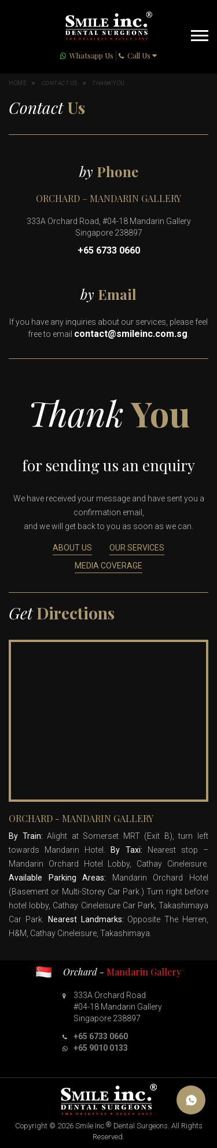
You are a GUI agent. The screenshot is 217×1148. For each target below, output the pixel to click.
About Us (72, 547)
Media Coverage (108, 565)
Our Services (136, 547)
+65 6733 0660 (109, 250)
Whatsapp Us (91, 55)
